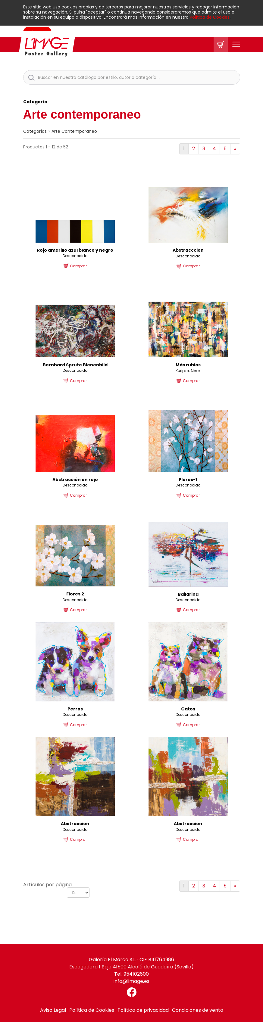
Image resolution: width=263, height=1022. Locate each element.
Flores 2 (75, 594)
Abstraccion (75, 824)
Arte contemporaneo (74, 131)
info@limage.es (131, 981)
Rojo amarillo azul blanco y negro (75, 250)
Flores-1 (188, 480)
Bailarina (188, 594)
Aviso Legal (53, 1010)
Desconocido (75, 255)
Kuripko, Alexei (188, 370)
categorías (35, 131)
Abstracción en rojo (75, 480)
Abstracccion (188, 250)
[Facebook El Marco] (132, 992)
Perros (75, 709)
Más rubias (188, 365)
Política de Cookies (210, 17)
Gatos (188, 709)
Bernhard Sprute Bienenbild (75, 365)
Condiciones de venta (197, 1010)
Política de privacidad (143, 1010)
